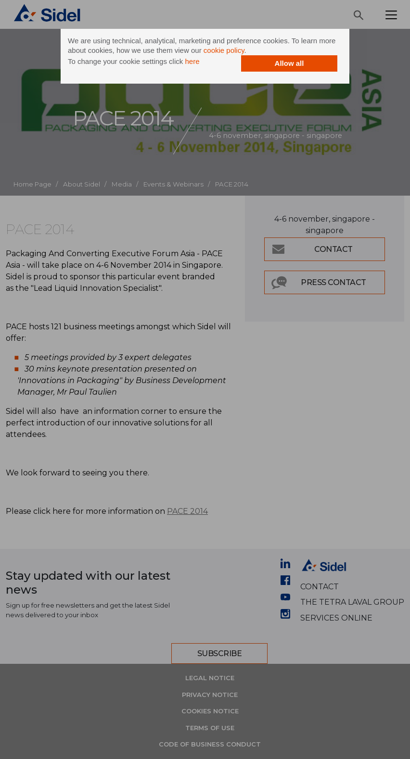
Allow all (289, 63)
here (192, 61)
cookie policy (224, 50)
